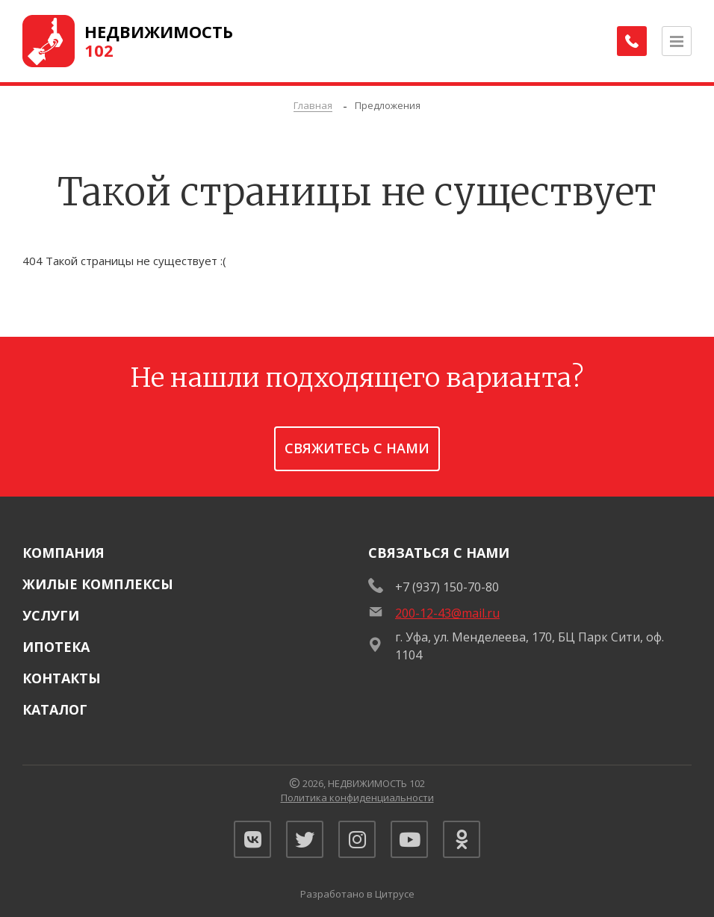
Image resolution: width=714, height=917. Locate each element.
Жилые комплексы (97, 584)
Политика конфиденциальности (357, 797)
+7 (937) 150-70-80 (447, 587)
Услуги (50, 615)
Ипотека (56, 647)
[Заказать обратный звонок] (632, 41)
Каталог (54, 709)
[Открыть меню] (677, 41)
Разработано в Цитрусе (357, 894)
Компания (63, 553)
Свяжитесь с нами (357, 448)
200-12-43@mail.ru (447, 613)
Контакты (61, 678)
